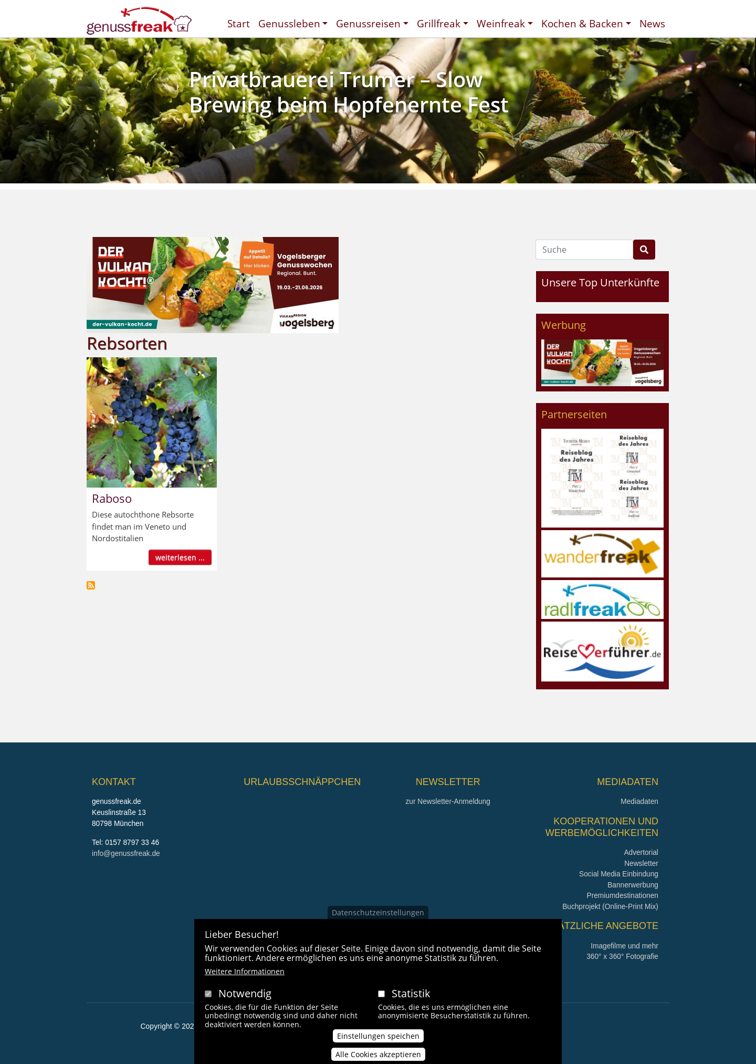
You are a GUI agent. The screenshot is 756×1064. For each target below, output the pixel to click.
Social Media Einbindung (618, 874)
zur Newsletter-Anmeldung (447, 801)
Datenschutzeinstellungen (378, 918)
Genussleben (289, 23)
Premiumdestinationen (622, 896)
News (652, 23)
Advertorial (641, 852)
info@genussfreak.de (126, 854)
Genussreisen (368, 23)
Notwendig (244, 998)
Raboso (112, 498)
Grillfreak (438, 23)
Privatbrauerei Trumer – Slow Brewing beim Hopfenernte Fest (349, 92)
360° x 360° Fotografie (622, 956)
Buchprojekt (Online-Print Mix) (610, 907)
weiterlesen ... (180, 557)
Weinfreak (501, 23)
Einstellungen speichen (378, 1042)
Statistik (411, 998)
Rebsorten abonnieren (91, 585)
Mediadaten (639, 801)
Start (238, 23)
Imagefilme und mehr (624, 946)
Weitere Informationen (245, 977)
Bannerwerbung (632, 885)
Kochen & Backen (582, 23)
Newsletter (641, 863)
